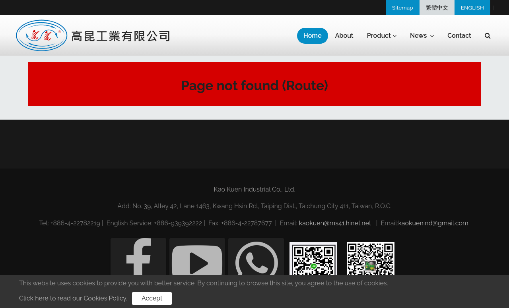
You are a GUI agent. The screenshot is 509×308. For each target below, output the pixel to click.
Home (312, 35)
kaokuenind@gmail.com (433, 223)
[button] (487, 36)
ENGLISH (472, 7)
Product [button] (381, 36)
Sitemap (402, 7)
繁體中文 (437, 7)
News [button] (422, 36)
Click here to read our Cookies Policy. (73, 298)
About (344, 35)
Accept (152, 298)
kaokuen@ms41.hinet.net (335, 223)
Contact (459, 35)
